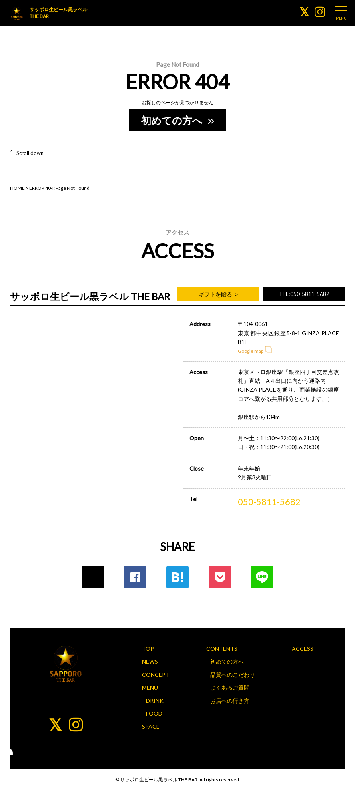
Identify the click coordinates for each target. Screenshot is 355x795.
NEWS (150, 661)
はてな (177, 577)
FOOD (154, 713)
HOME (17, 188)
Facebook (135, 577)
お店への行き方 (229, 700)
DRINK (155, 700)
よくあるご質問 (229, 687)
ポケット (220, 577)
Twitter (93, 577)
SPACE (151, 726)
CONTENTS (221, 648)
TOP (148, 648)
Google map (255, 351)
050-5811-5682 (269, 501)
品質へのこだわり (232, 674)
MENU (150, 687)
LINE (262, 577)
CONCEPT (156, 674)
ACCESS (302, 648)
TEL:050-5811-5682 (304, 293)
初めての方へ (177, 120)
